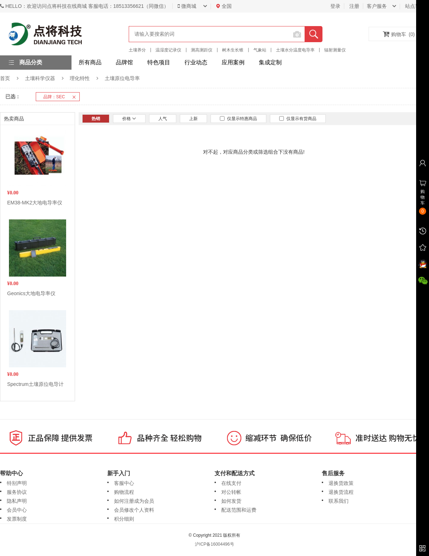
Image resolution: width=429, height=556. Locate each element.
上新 (193, 118)
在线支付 (231, 483)
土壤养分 (137, 50)
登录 (335, 6)
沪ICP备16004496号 (214, 544)
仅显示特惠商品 (238, 118)
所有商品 (90, 62)
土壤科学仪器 (40, 78)
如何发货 (231, 501)
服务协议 (17, 492)
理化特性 (80, 78)
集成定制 (270, 62)
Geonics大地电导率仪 (31, 293)
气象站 (259, 50)
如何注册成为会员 (134, 501)
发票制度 (17, 519)
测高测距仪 (201, 50)
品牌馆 (124, 62)
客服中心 (124, 483)
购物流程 (124, 492)
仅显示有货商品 (297, 118)
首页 (5, 78)
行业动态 (195, 62)
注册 (354, 6)
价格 (129, 118)
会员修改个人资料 (134, 510)
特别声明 (17, 483)
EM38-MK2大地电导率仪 (34, 202)
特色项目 (158, 62)
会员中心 (17, 510)
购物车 (399, 34)
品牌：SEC (61, 97)
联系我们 (339, 501)
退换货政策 (341, 483)
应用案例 (233, 62)
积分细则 (124, 519)
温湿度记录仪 (168, 50)
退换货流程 (341, 492)
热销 (96, 118)
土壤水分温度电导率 (295, 50)
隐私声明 (17, 501)
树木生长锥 (232, 50)
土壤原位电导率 (122, 78)
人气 (162, 118)
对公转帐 (231, 492)
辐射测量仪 (335, 50)
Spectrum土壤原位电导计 (35, 384)
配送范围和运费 (238, 510)
